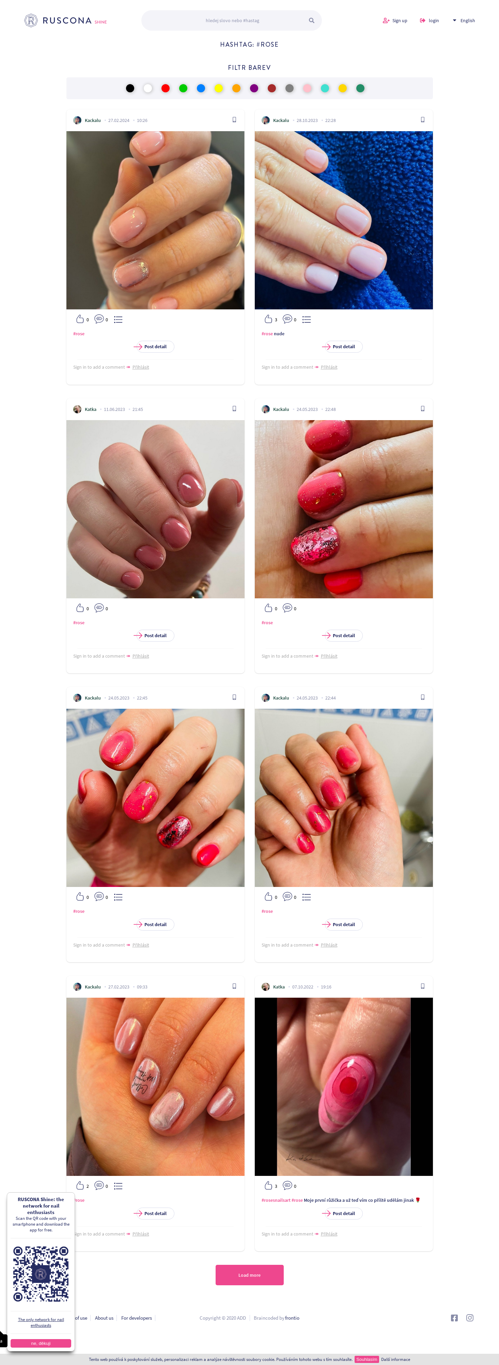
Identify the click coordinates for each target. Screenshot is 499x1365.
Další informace (395, 1359)
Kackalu (93, 120)
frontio (292, 1318)
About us (104, 1318)
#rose (78, 334)
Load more (249, 1275)
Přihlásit (140, 367)
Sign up (399, 20)
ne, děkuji (40, 1343)
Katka (90, 409)
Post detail (152, 346)
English (468, 20)
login (434, 20)
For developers (136, 1318)
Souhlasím (366, 1359)
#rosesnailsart (276, 1200)
